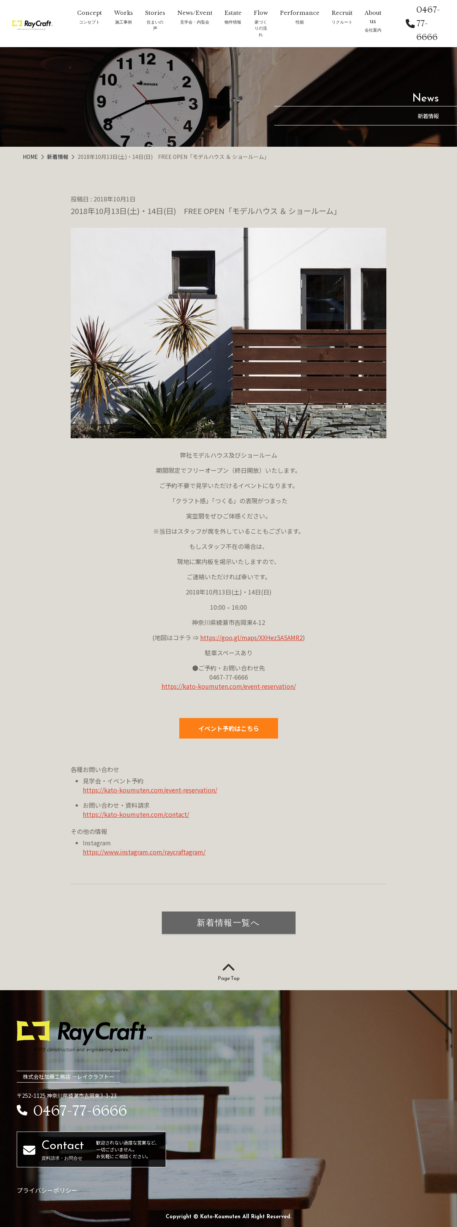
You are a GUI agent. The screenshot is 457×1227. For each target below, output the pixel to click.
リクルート (342, 22)
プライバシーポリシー (47, 1190)
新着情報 (58, 156)
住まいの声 (155, 25)
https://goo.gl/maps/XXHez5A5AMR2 (251, 637)
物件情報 (233, 22)
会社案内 (373, 30)
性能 (300, 22)
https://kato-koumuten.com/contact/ (136, 814)
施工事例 (123, 22)
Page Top (229, 972)
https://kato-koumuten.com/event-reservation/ (228, 686)
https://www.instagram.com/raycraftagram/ (144, 851)
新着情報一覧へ (228, 922)
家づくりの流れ (261, 28)
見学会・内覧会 (194, 22)
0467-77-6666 (423, 23)
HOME (31, 156)
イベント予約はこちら (228, 728)
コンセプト (89, 22)
